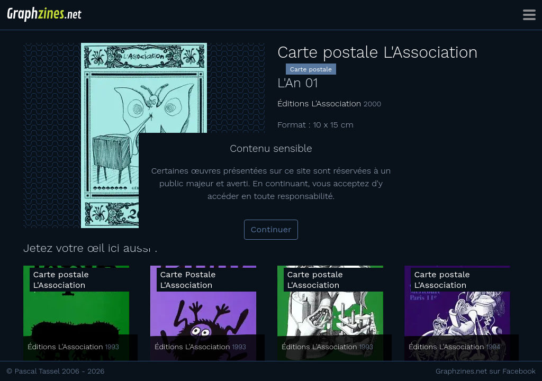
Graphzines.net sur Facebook (486, 371)
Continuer (271, 229)
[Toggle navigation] (529, 14)
